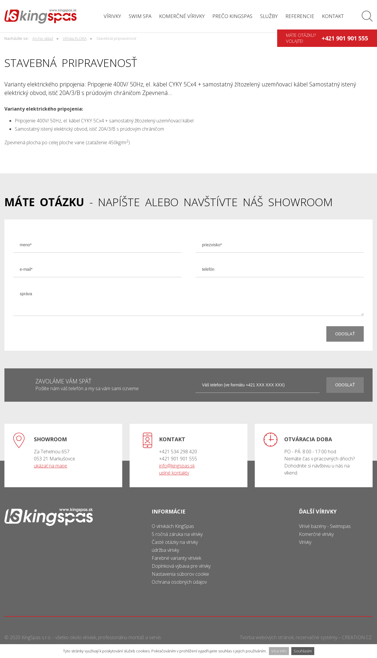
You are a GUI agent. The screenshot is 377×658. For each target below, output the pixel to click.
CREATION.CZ (357, 637)
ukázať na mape (50, 465)
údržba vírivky (165, 550)
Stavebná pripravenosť (116, 38)
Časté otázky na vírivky (175, 542)
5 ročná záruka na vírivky (177, 534)
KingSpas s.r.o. (37, 637)
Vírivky (112, 16)
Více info (279, 651)
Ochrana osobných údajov (179, 582)
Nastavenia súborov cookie (180, 574)
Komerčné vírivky (182, 16)
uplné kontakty (174, 473)
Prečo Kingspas (232, 16)
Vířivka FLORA (75, 38)
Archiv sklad (42, 38)
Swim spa (140, 16)
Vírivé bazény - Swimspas (325, 526)
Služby (269, 16)
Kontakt (333, 16)
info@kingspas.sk (177, 465)
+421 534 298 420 (178, 451)
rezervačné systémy (316, 637)
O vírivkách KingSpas (173, 526)
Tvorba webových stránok (267, 637)
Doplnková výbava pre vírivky (181, 566)
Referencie (299, 16)
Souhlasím (303, 651)
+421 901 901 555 (345, 38)
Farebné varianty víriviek (176, 558)
